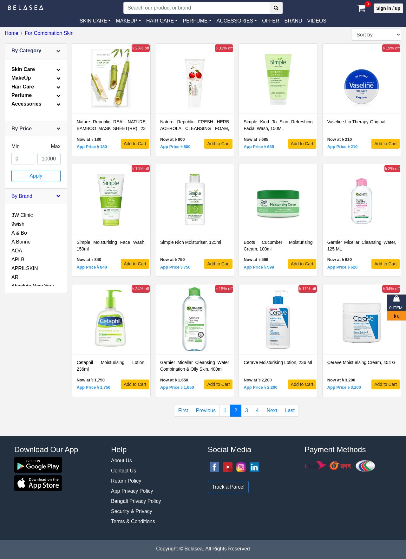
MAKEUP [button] (126, 20)
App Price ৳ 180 (92, 146)
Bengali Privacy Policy (136, 501)
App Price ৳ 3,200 (344, 387)
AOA (16, 250)
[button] (237, 21)
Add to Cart (135, 143)
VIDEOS (316, 20)
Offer (270, 20)
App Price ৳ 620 (342, 267)
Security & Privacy (131, 511)
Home (11, 33)
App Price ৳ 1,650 (177, 387)
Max (55, 146)
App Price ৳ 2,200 (260, 387)
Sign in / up (388, 8)
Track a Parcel (228, 487)
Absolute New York (32, 286)
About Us (121, 460)
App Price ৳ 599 (259, 267)
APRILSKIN (24, 268)
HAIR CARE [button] (160, 20)
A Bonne (21, 241)
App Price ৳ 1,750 (93, 387)
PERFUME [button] (195, 20)
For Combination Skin (49, 33)
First (183, 410)
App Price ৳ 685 (259, 146)
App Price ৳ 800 (175, 146)
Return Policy (126, 481)
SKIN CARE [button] (93, 20)
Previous (206, 410)
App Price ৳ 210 (342, 146)
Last (290, 410)
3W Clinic (22, 215)
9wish (17, 224)
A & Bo (19, 233)
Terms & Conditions (133, 521)
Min (15, 146)
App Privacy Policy (132, 491)
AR (14, 277)
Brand (293, 20)
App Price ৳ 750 (175, 267)
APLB (17, 259)
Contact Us (123, 470)
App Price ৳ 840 (92, 267)
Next (272, 410)
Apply (35, 176)
